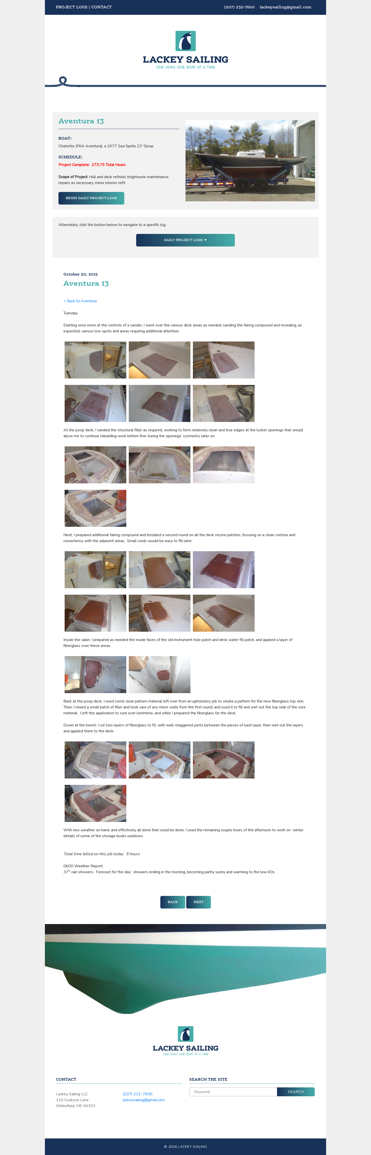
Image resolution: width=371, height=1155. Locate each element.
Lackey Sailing (192, 1146)
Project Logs (71, 7)
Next (199, 902)
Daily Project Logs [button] (184, 240)
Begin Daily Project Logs (91, 198)
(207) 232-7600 (240, 7)
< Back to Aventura (80, 301)
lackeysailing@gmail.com (285, 7)
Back (173, 902)
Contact (101, 7)
